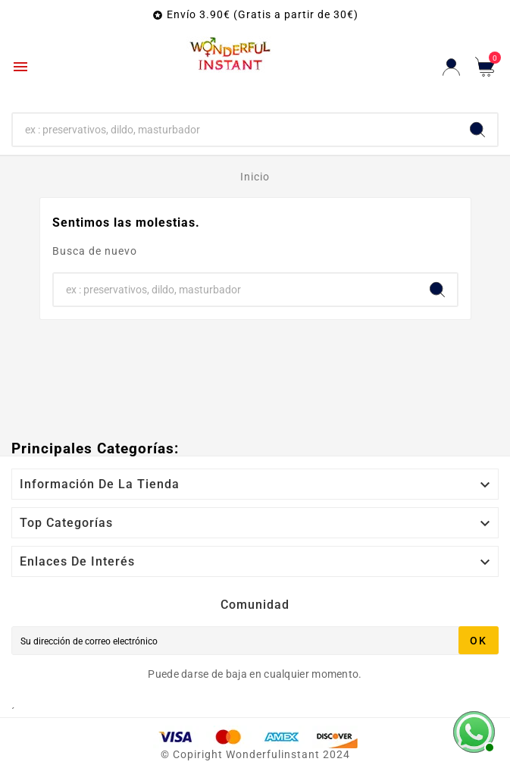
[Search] (477, 129)
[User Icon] (451, 67)
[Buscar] (235, 130)
